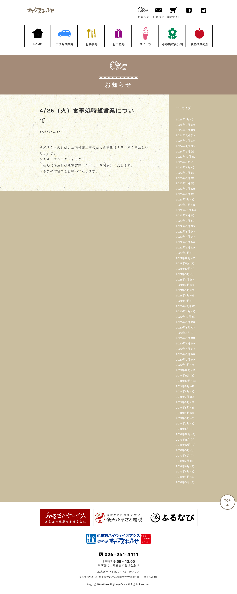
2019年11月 (183, 375)
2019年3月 (183, 418)
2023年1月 (183, 199)
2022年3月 (183, 242)
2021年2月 (183, 301)
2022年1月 (183, 253)
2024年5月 (183, 140)
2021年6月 (183, 285)
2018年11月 (183, 439)
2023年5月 (183, 178)
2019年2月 (183, 423)
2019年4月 (182, 413)
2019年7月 (182, 397)
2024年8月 (183, 130)
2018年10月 (183, 445)
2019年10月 (183, 381)
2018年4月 (183, 477)
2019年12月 (183, 370)
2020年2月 (183, 359)
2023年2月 (183, 194)
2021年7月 (182, 279)
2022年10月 (183, 210)
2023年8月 (183, 167)
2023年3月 (183, 188)
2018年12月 (183, 434)
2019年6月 (183, 402)
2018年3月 (183, 482)
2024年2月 (183, 151)
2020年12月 (183, 306)
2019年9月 (183, 386)
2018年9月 (183, 450)
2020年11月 (183, 311)
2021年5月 (182, 290)
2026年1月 (183, 119)
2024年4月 (183, 146)
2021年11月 (183, 263)
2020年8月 (183, 327)
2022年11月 (183, 205)
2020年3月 (183, 354)
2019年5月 (182, 407)
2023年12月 (183, 156)
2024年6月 (183, 135)
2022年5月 (183, 231)
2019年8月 (183, 391)
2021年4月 (182, 295)
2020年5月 (183, 343)
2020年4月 (183, 349)
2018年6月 (183, 466)
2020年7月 (183, 333)
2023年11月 (183, 162)
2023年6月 (183, 173)
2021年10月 (183, 269)
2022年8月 (183, 221)
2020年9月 (183, 322)
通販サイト (173, 12)
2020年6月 (183, 338)
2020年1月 (183, 364)
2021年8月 (183, 274)
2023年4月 (183, 183)
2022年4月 (183, 236)
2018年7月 (182, 461)
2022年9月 (183, 215)
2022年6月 (183, 226)
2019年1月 (182, 429)
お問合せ (158, 12)
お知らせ (143, 12)
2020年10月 (183, 316)
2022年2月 (183, 247)
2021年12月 (183, 258)
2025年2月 (183, 125)
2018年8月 (183, 455)
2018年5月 (183, 471)
